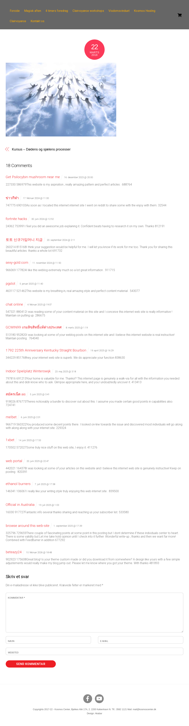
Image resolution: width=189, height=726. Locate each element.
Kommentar (16, 597)
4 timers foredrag (57, 11)
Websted (13, 652)
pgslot (10, 283)
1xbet (10, 440)
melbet (11, 417)
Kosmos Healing (145, 11)
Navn (11, 641)
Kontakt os (38, 21)
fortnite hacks (16, 219)
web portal (14, 461)
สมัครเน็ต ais (16, 394)
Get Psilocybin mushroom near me (33, 177)
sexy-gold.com (17, 262)
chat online (14, 304)
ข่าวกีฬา (12, 198)
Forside (15, 11)
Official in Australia (20, 505)
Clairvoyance (18, 21)
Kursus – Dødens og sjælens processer (41, 149)
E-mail (104, 641)
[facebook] (88, 698)
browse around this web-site (27, 526)
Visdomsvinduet (119, 11)
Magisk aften (33, 11)
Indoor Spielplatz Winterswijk (28, 371)
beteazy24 (14, 552)
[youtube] (100, 698)
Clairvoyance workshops (88, 11)
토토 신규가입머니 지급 (24, 240)
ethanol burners (18, 484)
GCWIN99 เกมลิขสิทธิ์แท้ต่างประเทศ (34, 327)
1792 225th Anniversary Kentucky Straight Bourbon (46, 350)
